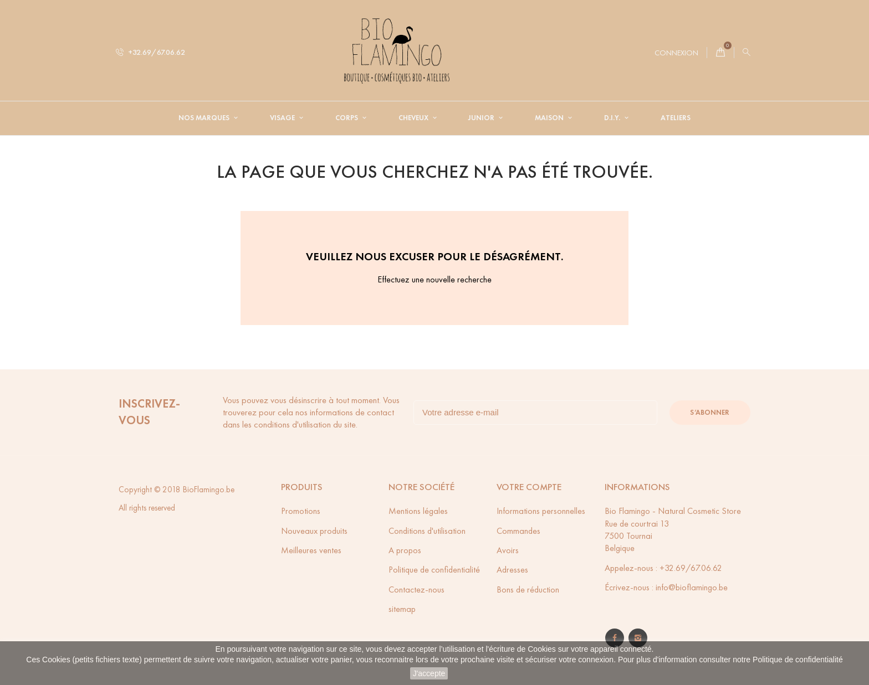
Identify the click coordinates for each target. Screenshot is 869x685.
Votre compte (529, 487)
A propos (405, 550)
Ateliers (676, 118)
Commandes (518, 531)
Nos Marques (204, 118)
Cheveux (414, 118)
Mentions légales (418, 511)
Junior (482, 118)
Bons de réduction (528, 589)
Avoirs (508, 550)
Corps (347, 118)
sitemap (402, 609)
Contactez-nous (416, 589)
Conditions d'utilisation (427, 531)
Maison (550, 118)
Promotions (300, 511)
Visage (283, 118)
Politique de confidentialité (798, 659)
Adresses (512, 569)
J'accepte (429, 673)
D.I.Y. (613, 118)
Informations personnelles (541, 511)
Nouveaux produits (314, 531)
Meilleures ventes (311, 550)
